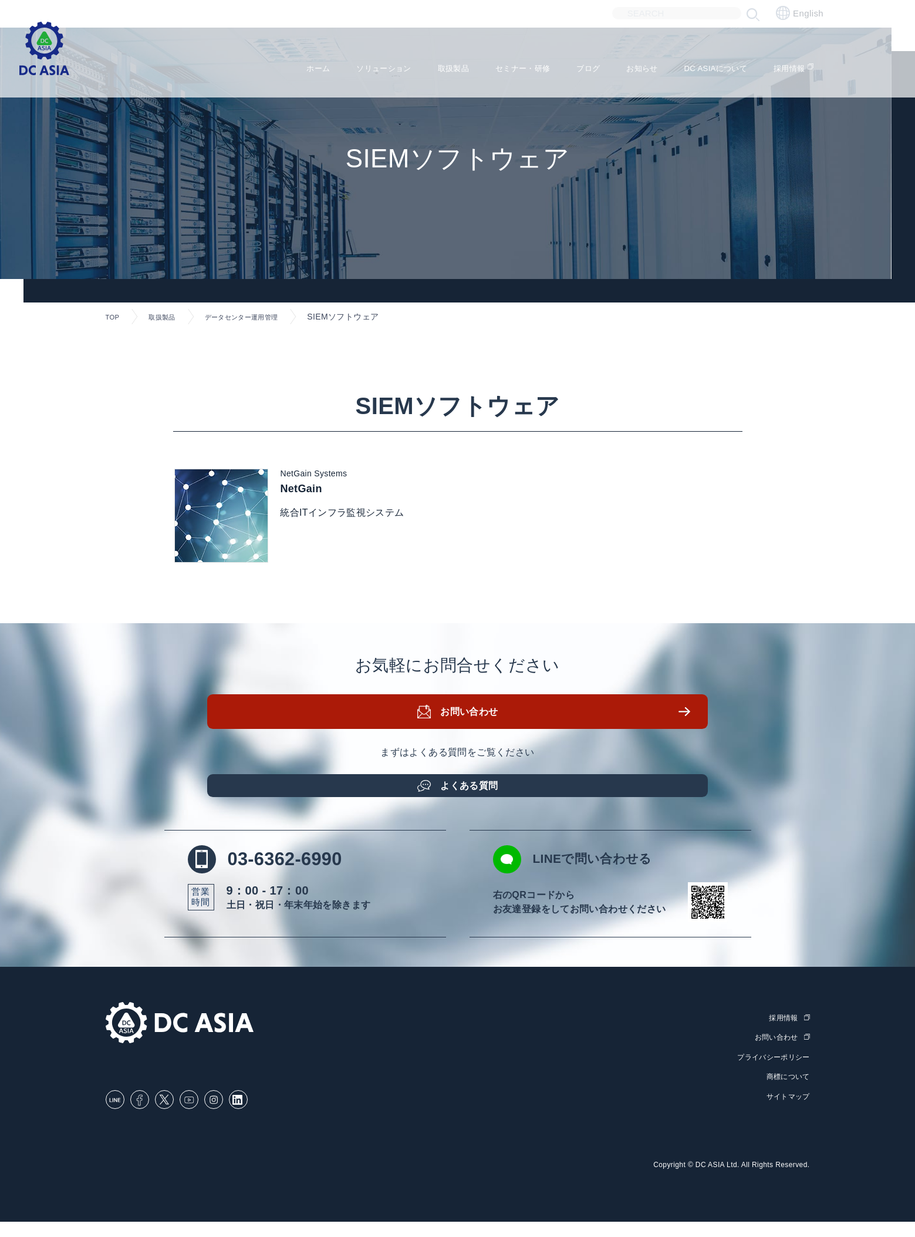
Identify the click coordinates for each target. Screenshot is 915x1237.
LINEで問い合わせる (597, 877)
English (799, 13)
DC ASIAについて (720, 65)
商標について (785, 1092)
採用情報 (804, 65)
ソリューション (342, 65)
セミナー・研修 (501, 65)
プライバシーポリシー (770, 1074)
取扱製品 (422, 65)
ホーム (268, 65)
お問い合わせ (472, 728)
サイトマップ (785, 1112)
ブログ (575, 65)
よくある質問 (472, 797)
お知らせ (635, 65)
